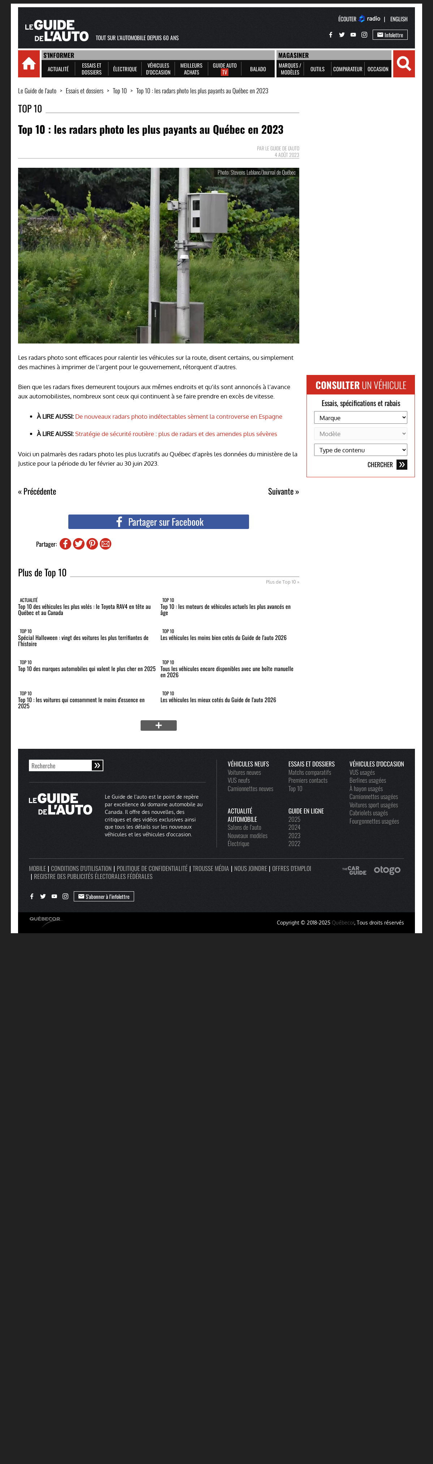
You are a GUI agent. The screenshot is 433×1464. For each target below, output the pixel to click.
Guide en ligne (306, 810)
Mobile (37, 868)
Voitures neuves (244, 772)
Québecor (343, 922)
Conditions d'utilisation (81, 868)
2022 (294, 843)
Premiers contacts (307, 780)
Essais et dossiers (84, 90)
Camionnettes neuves (250, 788)
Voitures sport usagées (374, 804)
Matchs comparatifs (309, 772)
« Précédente (37, 491)
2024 (294, 827)
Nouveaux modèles (247, 835)
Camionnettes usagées (374, 796)
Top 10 (120, 90)
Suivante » (283, 491)
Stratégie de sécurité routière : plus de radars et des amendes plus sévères (176, 434)
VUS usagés (362, 772)
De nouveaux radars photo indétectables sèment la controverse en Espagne (178, 416)
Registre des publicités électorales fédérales (93, 876)
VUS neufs (239, 780)
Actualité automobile (242, 815)
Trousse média (211, 868)
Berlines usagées (368, 780)
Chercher (387, 465)
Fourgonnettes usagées (374, 820)
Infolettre (390, 35)
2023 (294, 835)
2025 (294, 819)
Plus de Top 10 (281, 582)
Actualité (29, 599)
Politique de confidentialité (152, 868)
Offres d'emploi (291, 868)
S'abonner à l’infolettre (103, 896)
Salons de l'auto (244, 827)
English (399, 18)
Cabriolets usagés (369, 812)
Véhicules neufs (248, 763)
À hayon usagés (366, 788)
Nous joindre (250, 868)
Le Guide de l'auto (37, 90)
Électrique (238, 843)
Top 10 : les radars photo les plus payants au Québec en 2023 (202, 90)
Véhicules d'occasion (377, 763)
